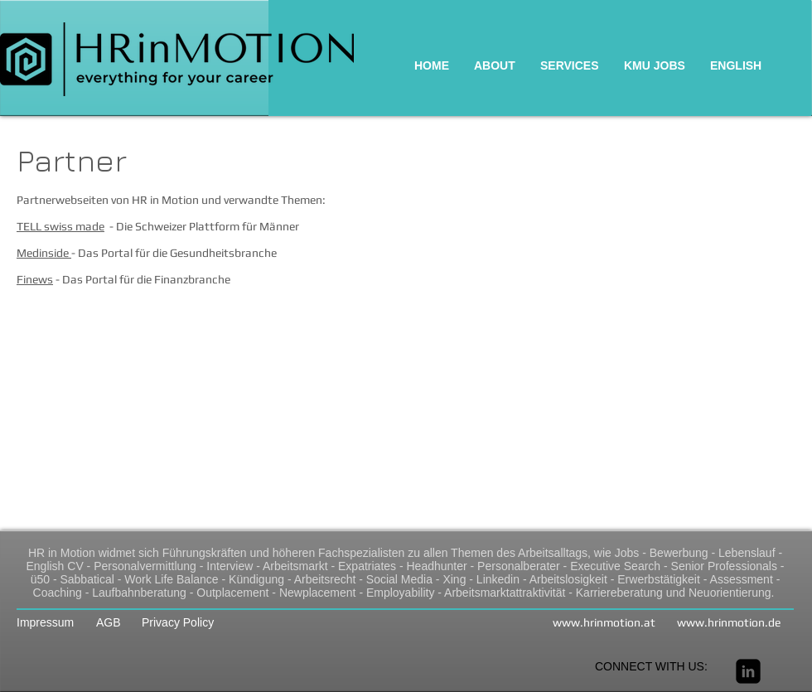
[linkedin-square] (748, 671)
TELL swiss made (60, 226)
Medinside (44, 252)
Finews (35, 279)
